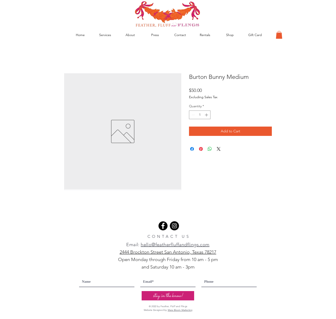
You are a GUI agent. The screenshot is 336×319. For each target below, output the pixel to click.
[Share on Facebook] (192, 149)
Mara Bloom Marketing (180, 310)
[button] (279, 35)
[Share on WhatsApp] (210, 149)
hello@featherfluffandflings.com (175, 244)
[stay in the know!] (168, 295)
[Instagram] (174, 225)
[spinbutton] (200, 115)
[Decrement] (193, 115)
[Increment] (207, 115)
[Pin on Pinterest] (201, 149)
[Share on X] (218, 149)
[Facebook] (163, 225)
